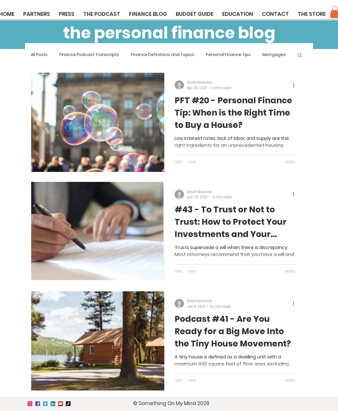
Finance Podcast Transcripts (89, 54)
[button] (299, 56)
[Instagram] (30, 403)
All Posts (39, 54)
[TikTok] (68, 403)
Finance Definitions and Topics (162, 54)
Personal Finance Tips (228, 54)
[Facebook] (37, 403)
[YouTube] (60, 403)
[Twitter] (45, 403)
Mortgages (274, 54)
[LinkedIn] (53, 403)
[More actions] (295, 85)
